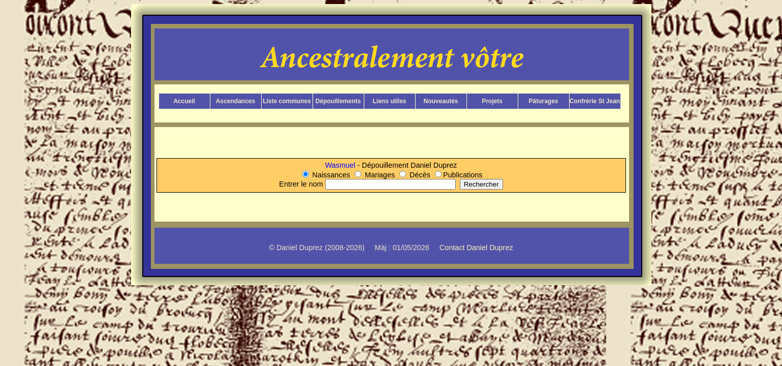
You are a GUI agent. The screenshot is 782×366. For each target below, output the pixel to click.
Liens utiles (389, 101)
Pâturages (543, 101)
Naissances (331, 175)
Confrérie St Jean (595, 101)
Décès (420, 175)
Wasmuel (341, 165)
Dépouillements (338, 101)
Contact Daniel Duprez (476, 247)
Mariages (380, 175)
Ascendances (235, 101)
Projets (492, 101)
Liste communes (287, 101)
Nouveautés (440, 101)
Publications (463, 175)
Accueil (184, 101)
